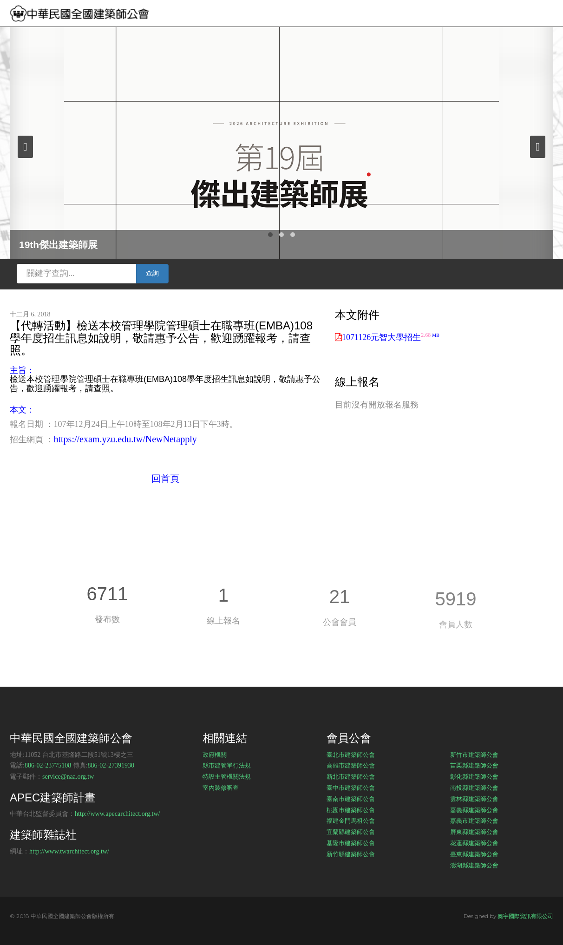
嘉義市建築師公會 (474, 820)
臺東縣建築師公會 (474, 854)
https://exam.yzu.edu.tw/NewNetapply (125, 439)
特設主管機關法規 (227, 776)
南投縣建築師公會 (474, 787)
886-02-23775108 (48, 765)
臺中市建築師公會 (351, 787)
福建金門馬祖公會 (351, 820)
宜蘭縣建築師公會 (351, 831)
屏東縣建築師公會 (474, 831)
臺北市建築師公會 (351, 754)
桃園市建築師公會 (351, 810)
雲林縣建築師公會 (474, 798)
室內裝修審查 (221, 787)
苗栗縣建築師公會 (474, 765)
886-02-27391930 (111, 765)
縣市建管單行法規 (227, 765)
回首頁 (165, 478)
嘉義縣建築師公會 (474, 810)
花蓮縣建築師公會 (474, 843)
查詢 (152, 273)
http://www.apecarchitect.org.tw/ (117, 813)
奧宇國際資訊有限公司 (525, 915)
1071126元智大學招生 (390, 337)
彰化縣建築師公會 (474, 776)
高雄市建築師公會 (351, 765)
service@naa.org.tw (68, 776)
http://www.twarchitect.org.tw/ (69, 851)
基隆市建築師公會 (351, 843)
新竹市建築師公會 (474, 754)
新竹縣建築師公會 (351, 854)
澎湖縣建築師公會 (474, 865)
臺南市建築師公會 (351, 798)
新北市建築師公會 (351, 776)
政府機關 (215, 754)
